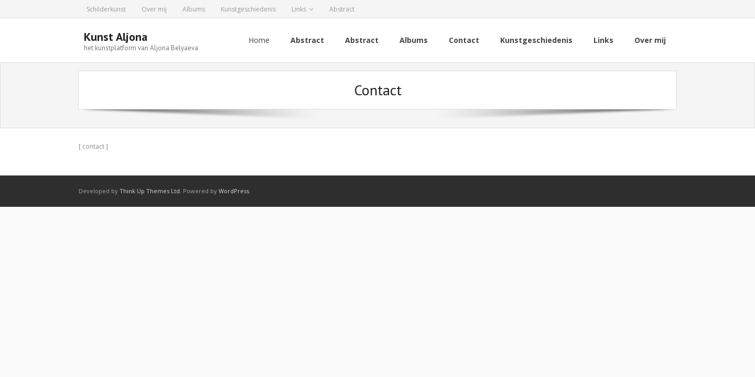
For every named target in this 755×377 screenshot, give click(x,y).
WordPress (234, 191)
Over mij (154, 9)
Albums (193, 9)
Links (299, 9)
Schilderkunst (106, 9)
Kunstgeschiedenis (248, 9)
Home (259, 40)
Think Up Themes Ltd (150, 191)
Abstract (341, 9)
